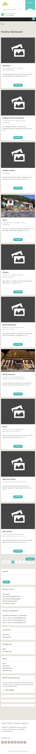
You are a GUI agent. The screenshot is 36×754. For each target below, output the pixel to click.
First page (6, 562)
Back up (30, 559)
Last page (30, 562)
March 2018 (5, 634)
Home (2, 24)
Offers (4, 649)
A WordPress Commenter (9, 615)
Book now (18, 85)
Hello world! (6, 594)
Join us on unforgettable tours (11, 596)
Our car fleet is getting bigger (11, 599)
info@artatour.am (7, 731)
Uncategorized (7, 651)
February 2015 (6, 637)
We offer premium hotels (9, 601)
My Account (30, 3)
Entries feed (6, 666)
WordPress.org (6, 670)
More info (25, 76)
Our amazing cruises (8, 603)
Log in (4, 663)
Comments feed (7, 668)
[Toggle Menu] (33, 19)
